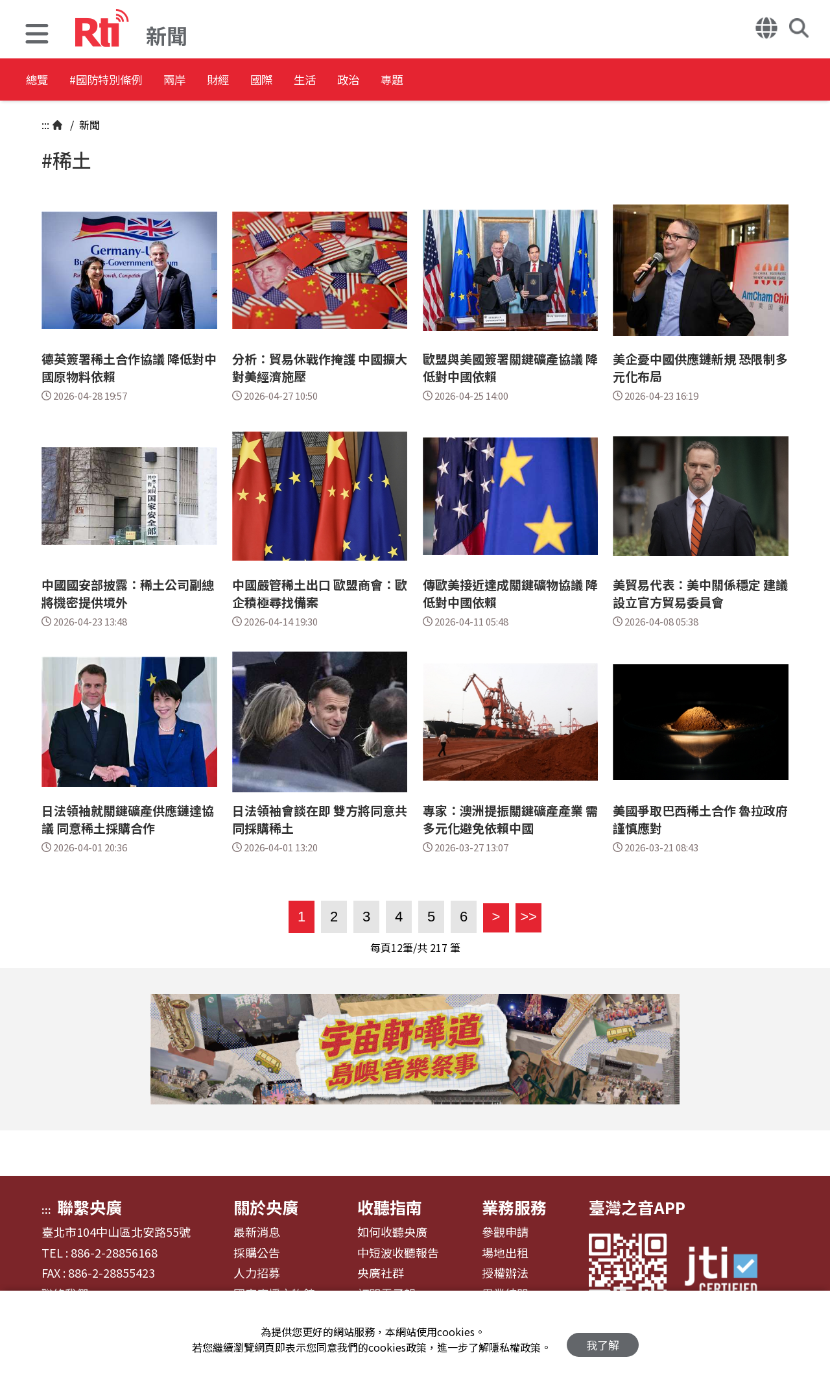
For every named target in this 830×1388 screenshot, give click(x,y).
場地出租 (505, 1253)
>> (526, 916)
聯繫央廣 (89, 1207)
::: (45, 124)
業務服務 (514, 1207)
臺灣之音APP (637, 1207)
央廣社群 (380, 1273)
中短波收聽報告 (398, 1253)
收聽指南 (389, 1207)
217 (438, 947)
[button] (37, 35)
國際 (332, 80)
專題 (507, 80)
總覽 (39, 80)
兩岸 (215, 80)
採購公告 (256, 1253)
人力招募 (256, 1273)
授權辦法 (505, 1273)
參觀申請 (505, 1232)
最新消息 (256, 1232)
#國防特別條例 (127, 80)
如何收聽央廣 (392, 1232)
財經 (274, 80)
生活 (390, 80)
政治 (449, 80)
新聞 (88, 124)
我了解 (602, 1340)
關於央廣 (265, 1207)
